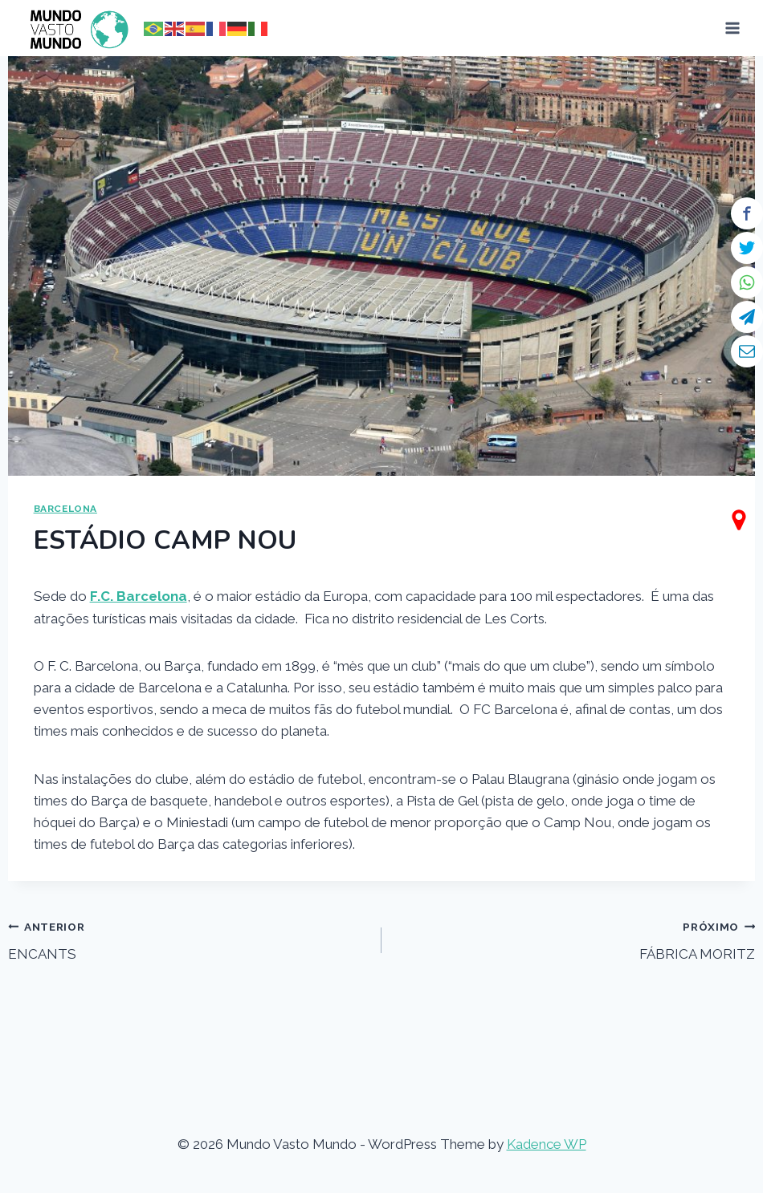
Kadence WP (546, 1144)
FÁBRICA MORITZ (575, 939)
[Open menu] (733, 27)
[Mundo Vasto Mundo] (75, 28)
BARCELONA (65, 508)
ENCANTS (188, 939)
